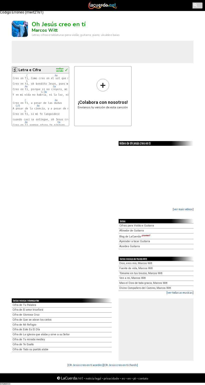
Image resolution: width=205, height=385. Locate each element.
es (123, 378)
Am (56, 75)
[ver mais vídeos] (183, 209)
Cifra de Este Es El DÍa (26, 329)
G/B (18, 105)
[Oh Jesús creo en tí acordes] (85, 365)
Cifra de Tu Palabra (24, 305)
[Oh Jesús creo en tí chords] (120, 365)
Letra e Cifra (29, 69)
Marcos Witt (45, 30)
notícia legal (93, 378)
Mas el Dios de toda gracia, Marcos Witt (143, 283)
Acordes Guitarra (129, 246)
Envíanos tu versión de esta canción (103, 93)
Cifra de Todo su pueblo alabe (30, 349)
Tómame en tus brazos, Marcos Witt (140, 273)
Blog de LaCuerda (134, 236)
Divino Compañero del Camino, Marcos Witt (145, 288)
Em (54, 86)
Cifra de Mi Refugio (24, 324)
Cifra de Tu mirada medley (28, 339)
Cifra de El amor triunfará (27, 309)
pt (134, 378)
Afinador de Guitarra (131, 230)
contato (143, 378)
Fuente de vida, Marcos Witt (136, 268)
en (129, 378)
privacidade (111, 378)
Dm (45, 92)
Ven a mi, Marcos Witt (132, 278)
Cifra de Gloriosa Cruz (25, 314)
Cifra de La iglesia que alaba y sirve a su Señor (41, 334)
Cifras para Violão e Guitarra (136, 225)
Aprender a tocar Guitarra (134, 241)
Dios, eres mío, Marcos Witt (135, 263)
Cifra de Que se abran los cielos (31, 319)
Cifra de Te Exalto (23, 344)
